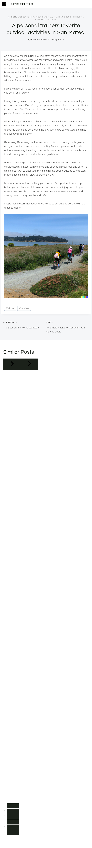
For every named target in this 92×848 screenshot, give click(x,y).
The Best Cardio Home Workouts (23, 324)
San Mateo (24, 308)
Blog (68, 17)
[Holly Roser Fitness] (17, 4)
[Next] (29, 364)
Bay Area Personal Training (47, 17)
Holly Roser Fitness (38, 39)
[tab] (13, 805)
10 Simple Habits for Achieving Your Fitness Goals (67, 326)
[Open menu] (88, 4)
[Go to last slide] (12, 364)
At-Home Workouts (18, 17)
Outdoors (10, 308)
